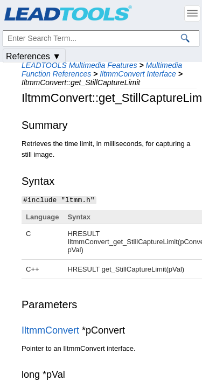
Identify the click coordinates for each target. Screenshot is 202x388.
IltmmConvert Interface (138, 74)
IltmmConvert (50, 329)
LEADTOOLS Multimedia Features (79, 65)
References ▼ (33, 56)
